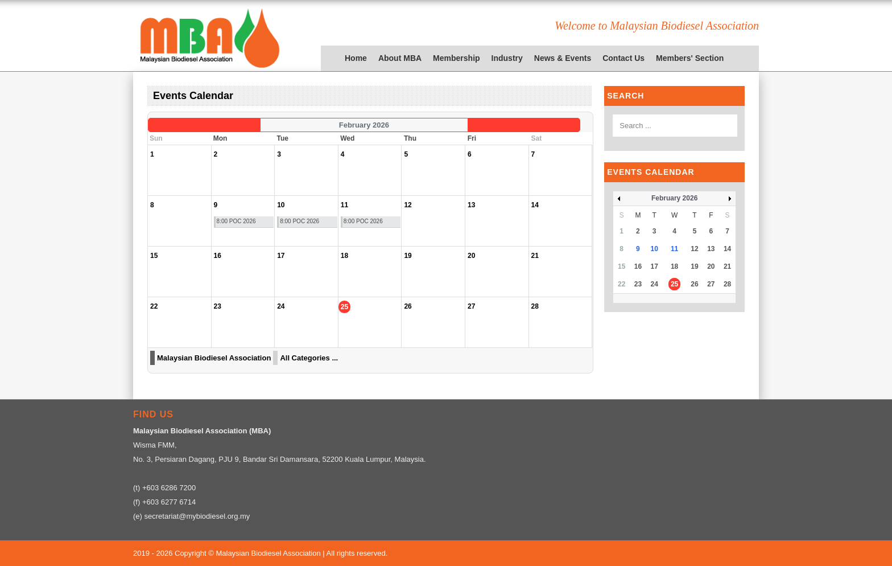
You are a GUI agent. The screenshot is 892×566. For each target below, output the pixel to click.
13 (711, 249)
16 (638, 266)
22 (621, 284)
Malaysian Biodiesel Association (214, 358)
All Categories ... (309, 358)
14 (727, 249)
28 (727, 284)
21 (727, 266)
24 (654, 284)
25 (674, 284)
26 (694, 284)
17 (654, 266)
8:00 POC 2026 (236, 221)
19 (694, 266)
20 (711, 266)
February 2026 (674, 198)
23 (638, 284)
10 (654, 249)
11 (674, 249)
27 (711, 284)
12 (694, 249)
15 (621, 266)
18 (674, 266)
